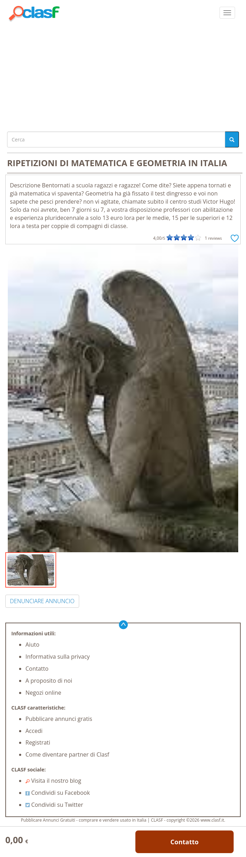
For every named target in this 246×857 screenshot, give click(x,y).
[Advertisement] (123, 74)
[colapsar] (227, 13)
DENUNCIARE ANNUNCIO (42, 601)
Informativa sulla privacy (57, 656)
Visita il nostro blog (53, 781)
